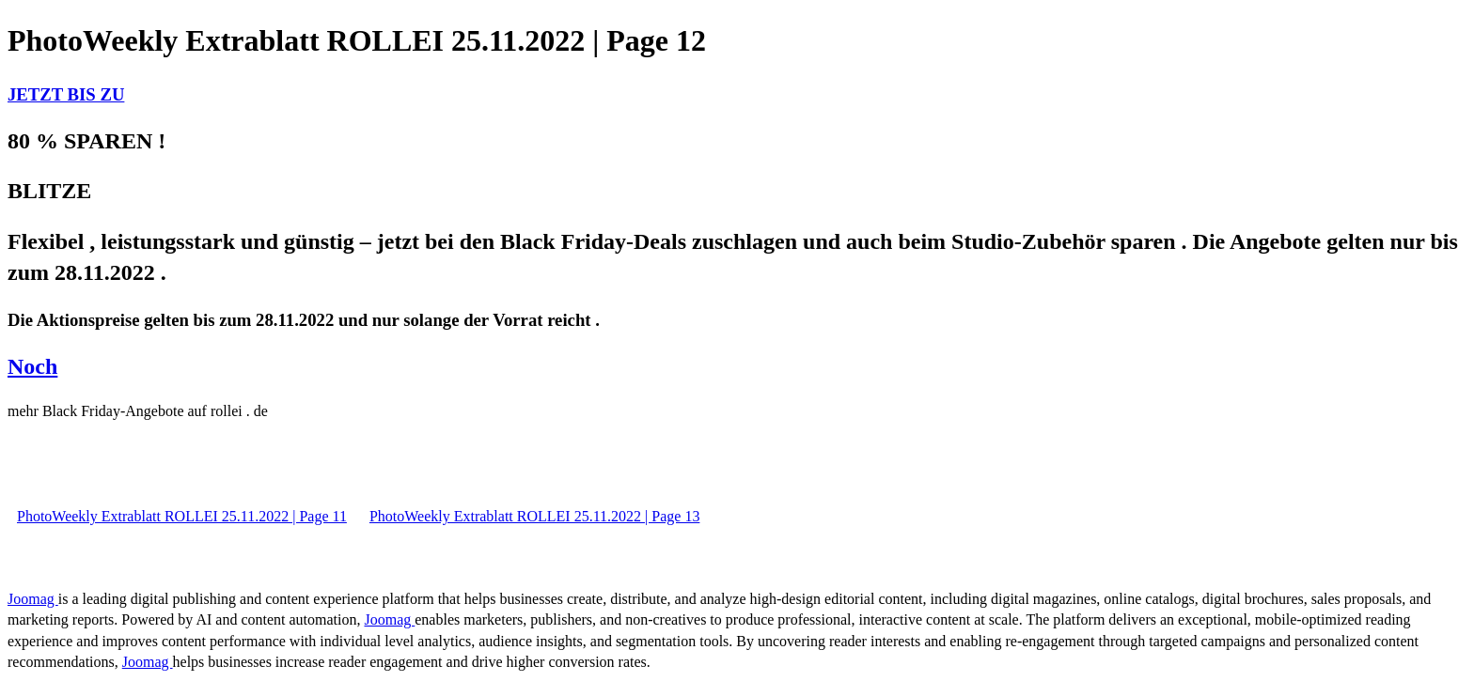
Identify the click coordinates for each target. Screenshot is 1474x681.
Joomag (33, 599)
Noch (32, 366)
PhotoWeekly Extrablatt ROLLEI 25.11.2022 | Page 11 (182, 516)
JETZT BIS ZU (66, 94)
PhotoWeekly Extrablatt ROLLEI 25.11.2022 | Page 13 (534, 516)
